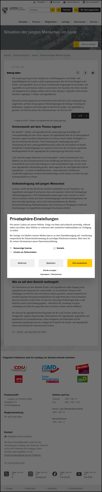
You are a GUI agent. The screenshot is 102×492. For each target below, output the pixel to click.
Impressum (44, 274)
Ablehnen (22, 263)
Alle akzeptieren (79, 263)
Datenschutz (56, 274)
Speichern (51, 263)
